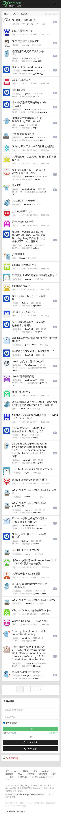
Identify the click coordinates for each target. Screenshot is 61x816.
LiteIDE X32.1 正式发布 (25, 550)
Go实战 (15, 58)
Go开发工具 (17, 94)
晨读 (35, 771)
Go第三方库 (17, 245)
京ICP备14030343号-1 (15, 812)
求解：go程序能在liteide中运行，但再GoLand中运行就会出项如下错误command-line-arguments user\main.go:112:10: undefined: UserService (29, 653)
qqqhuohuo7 (31, 380)
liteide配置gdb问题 (23, 133)
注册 (14, 733)
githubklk (29, 177)
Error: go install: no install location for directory (29, 633)
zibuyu (26, 676)
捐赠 (53, 774)
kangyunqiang (28, 526)
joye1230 (29, 138)
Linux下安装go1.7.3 (23, 312)
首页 (6, 13)
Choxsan (29, 663)
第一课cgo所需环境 (22, 221)
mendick (26, 638)
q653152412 (31, 345)
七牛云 (12, 797)
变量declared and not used (28, 67)
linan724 (29, 329)
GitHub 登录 (30, 742)
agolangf (37, 306)
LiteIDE (16, 185)
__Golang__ (38, 74)
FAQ (16, 771)
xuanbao (26, 204)
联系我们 (43, 774)
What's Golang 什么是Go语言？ (30, 621)
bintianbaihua (28, 189)
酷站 (11, 777)
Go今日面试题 (12, 758)
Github (45, 771)
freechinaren (39, 140)
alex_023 (37, 61)
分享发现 (16, 24)
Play (20, 774)
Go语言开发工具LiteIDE (25, 41)
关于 (7, 771)
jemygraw (37, 332)
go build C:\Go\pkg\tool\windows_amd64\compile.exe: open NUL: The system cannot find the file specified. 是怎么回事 (29, 450)
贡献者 (26, 771)
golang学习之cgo (22, 211)
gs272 (27, 94)
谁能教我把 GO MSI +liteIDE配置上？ (33, 351)
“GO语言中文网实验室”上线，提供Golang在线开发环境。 (28, 120)
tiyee (27, 473)
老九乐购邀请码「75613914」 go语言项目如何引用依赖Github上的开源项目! (34, 404)
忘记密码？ (53, 733)
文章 (14, 34)
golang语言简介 (21, 285)
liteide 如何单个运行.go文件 (28, 361)
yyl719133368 (39, 594)
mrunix (28, 279)
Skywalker (28, 71)
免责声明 (30, 774)
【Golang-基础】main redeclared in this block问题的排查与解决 (34, 562)
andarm (28, 591)
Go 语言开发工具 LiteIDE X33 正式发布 (34, 599)
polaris (25, 45)
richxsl (25, 58)
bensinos (37, 513)
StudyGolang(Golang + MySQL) (31, 794)
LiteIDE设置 (19, 90)
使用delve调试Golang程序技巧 (29, 479)
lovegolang (27, 24)
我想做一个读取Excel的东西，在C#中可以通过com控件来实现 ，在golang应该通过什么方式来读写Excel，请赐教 (29, 237)
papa (21, 125)
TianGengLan (31, 365)
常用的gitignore (21, 391)
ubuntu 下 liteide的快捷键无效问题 (32, 469)
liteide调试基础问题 (23, 376)
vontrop (28, 245)
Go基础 (15, 189)
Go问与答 (16, 71)
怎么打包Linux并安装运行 (26, 671)
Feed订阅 (22, 777)
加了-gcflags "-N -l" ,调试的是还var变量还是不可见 (29, 171)
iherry (22, 258)
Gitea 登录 (30, 749)
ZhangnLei (38, 463)
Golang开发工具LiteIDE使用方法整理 (33, 146)
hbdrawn (42, 112)
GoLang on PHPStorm (25, 200)
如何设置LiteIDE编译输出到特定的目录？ (34, 275)
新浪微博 (9, 774)
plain (35, 438)
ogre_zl (26, 460)
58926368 (24, 409)
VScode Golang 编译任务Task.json (32, 610)
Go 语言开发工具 (21, 79)
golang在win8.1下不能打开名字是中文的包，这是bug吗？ (29, 430)
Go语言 (15, 525)
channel (36, 179)
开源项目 (16, 45)
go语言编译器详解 (22, 30)
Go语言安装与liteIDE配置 (26, 573)
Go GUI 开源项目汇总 (24, 20)
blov (35, 641)
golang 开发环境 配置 (24, 264)
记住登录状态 (10, 723)
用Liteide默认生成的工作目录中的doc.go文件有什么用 (29, 520)
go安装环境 (18, 254)
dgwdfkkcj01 (31, 109)
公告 (14, 125)
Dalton (25, 303)
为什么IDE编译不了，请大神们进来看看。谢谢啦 (28, 324)
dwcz (24, 435)
